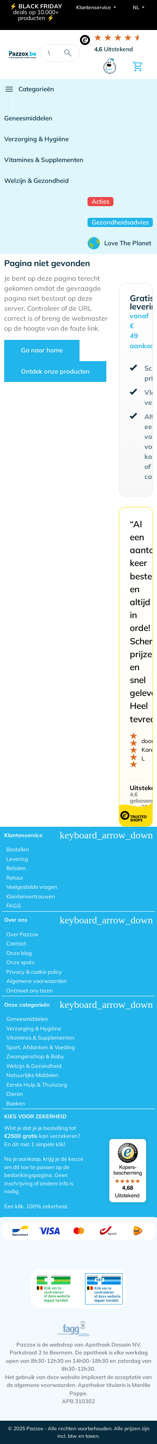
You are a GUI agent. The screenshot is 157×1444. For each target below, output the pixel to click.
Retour (14, 877)
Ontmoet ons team (29, 990)
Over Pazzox (22, 934)
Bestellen (17, 849)
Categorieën (29, 89)
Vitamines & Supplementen (43, 160)
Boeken (15, 1103)
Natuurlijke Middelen (32, 1075)
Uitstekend (113, 49)
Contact (16, 943)
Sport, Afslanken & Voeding (40, 1047)
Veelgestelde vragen (31, 886)
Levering (17, 858)
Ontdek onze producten (55, 371)
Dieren (14, 1093)
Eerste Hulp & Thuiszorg (36, 1084)
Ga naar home (42, 350)
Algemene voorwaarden (36, 981)
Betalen (16, 868)
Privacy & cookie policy (34, 971)
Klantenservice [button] (94, 7)
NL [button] (137, 7)
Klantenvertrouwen (30, 896)
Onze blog (19, 953)
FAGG (13, 905)
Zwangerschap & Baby (35, 1056)
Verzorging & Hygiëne (36, 139)
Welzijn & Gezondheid (36, 181)
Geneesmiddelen (28, 118)
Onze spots (20, 962)
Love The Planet (119, 243)
